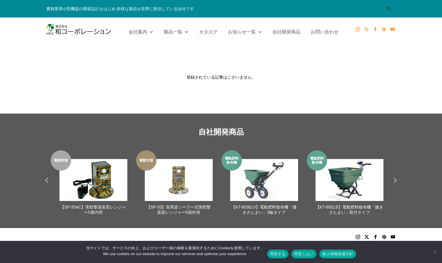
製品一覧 (176, 30)
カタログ (208, 31)
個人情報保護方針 (337, 254)
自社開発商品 (286, 31)
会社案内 (141, 30)
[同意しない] (435, 252)
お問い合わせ (325, 31)
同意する (278, 254)
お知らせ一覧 (245, 30)
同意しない (304, 254)
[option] (93, 183)
